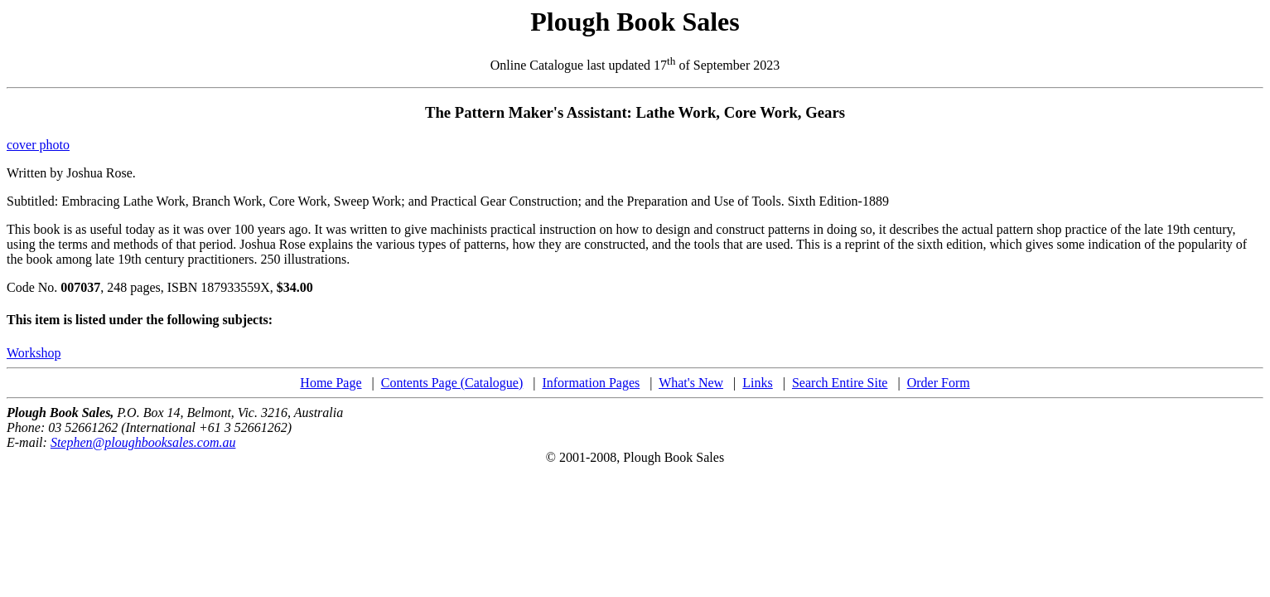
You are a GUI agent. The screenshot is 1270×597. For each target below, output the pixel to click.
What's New (691, 383)
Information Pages (591, 383)
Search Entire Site (840, 383)
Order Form (938, 383)
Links (757, 383)
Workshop (33, 353)
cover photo (38, 145)
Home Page (330, 383)
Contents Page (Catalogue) (452, 383)
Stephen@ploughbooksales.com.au (143, 442)
